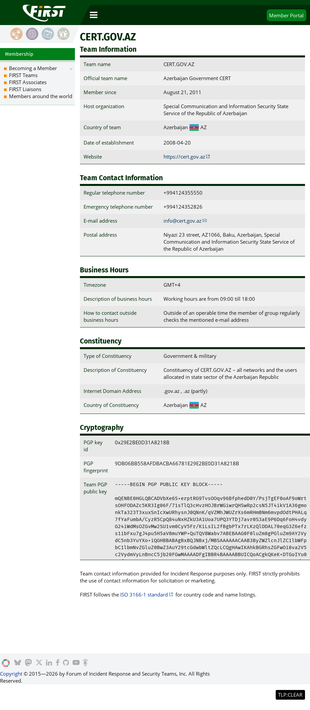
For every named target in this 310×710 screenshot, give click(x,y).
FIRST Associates (28, 82)
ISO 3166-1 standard (144, 594)
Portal (286, 15)
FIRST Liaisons (25, 89)
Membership (19, 54)
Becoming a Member (33, 68)
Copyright (11, 673)
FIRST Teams (23, 75)
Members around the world (40, 96)
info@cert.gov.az (182, 220)
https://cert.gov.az (184, 156)
